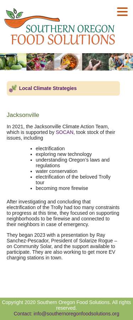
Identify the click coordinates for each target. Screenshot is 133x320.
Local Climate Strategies (48, 88)
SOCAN (64, 132)
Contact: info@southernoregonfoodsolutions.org (67, 313)
